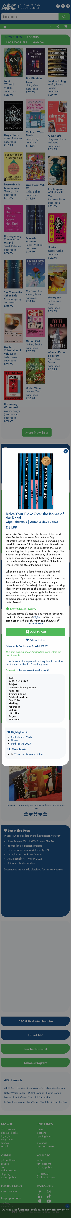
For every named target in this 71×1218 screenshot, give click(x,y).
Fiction (14, 740)
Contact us (12, 670)
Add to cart (35, 631)
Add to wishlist (35, 640)
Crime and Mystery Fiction (28, 754)
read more (36, 623)
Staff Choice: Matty (21, 737)
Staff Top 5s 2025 (21, 744)
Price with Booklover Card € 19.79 (27, 646)
